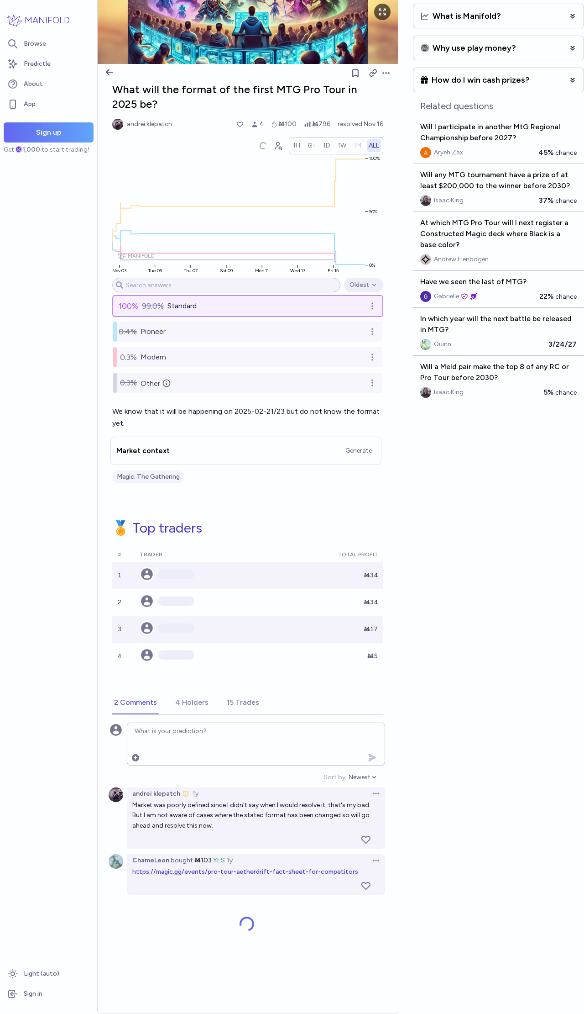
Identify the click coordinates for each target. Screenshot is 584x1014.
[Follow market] (355, 73)
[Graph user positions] (278, 145)
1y (195, 793)
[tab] (135, 703)
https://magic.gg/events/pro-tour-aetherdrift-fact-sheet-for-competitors (245, 872)
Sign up (49, 132)
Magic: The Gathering (148, 477)
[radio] (296, 145)
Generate (358, 450)
